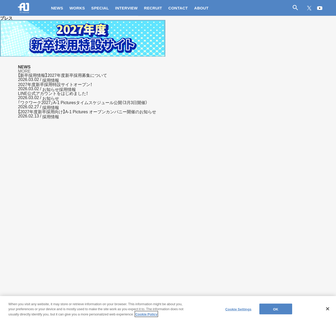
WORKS (77, 8)
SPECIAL (100, 8)
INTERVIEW (126, 8)
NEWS (57, 8)
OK (275, 312)
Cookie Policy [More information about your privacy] (146, 317)
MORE (24, 71)
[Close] (327, 312)
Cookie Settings (238, 312)
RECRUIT (153, 8)
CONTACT (178, 8)
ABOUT (201, 8)
